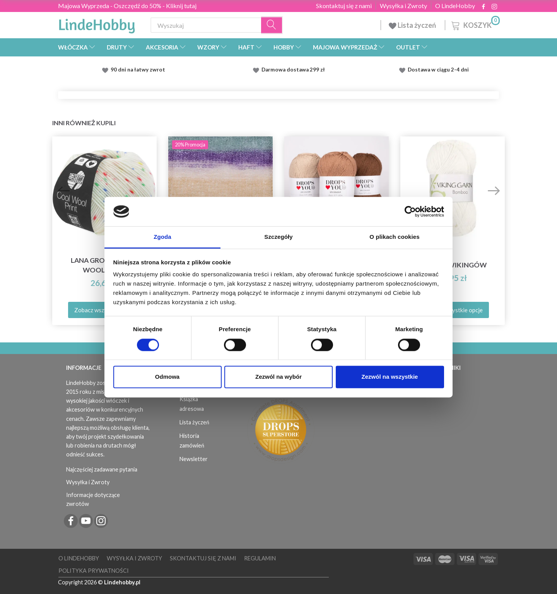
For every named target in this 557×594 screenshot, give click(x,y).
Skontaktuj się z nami (344, 5)
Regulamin (260, 558)
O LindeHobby (455, 5)
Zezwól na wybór (278, 377)
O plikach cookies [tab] (394, 237)
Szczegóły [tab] (278, 237)
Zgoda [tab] (162, 237)
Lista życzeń (413, 25)
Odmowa (167, 377)
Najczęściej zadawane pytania (101, 469)
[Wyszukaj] (272, 25)
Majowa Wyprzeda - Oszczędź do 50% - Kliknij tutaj (127, 5)
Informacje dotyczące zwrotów (93, 499)
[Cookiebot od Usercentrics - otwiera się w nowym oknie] (410, 211)
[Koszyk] (474, 24)
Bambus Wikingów (453, 265)
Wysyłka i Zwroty (403, 5)
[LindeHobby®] (96, 23)
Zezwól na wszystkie (390, 377)
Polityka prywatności (93, 570)
